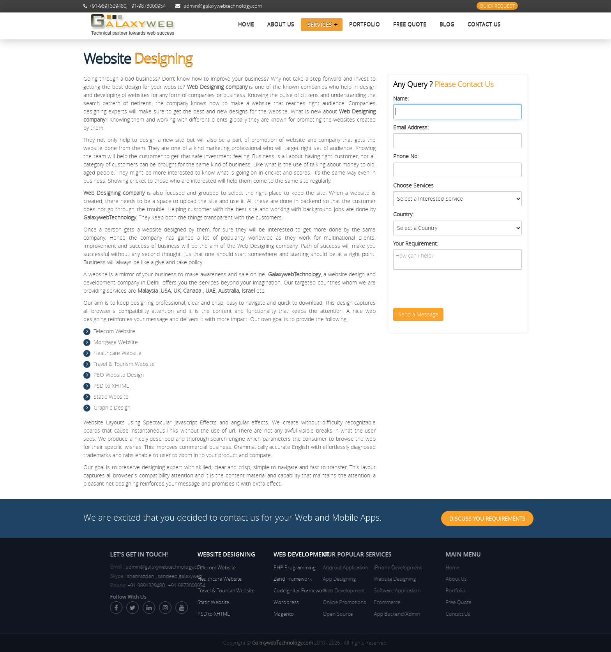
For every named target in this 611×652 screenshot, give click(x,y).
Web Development (311, 590)
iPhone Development (365, 567)
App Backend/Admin (364, 613)
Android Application (313, 567)
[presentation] (452, 289)
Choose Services (413, 185)
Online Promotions (311, 602)
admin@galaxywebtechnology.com (223, 6)
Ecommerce (354, 602)
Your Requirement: (415, 243)
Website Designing (362, 578)
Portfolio (364, 24)
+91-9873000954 (147, 6)
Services (319, 24)
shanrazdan (173, 576)
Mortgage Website (116, 342)
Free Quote (409, 24)
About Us (280, 24)
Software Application (364, 590)
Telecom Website (114, 331)
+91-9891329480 (107, 6)
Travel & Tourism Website (124, 364)
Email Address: (411, 127)
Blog (447, 24)
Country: (403, 214)
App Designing (306, 578)
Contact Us (484, 24)
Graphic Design (112, 407)
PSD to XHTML (111, 385)
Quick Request (497, 6)
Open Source (305, 613)
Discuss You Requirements (487, 518)
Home (246, 24)
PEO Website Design (119, 374)
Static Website (111, 396)
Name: (401, 98)
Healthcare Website (117, 353)
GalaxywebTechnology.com (282, 642)
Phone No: (406, 156)
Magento (284, 613)
